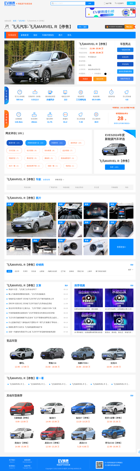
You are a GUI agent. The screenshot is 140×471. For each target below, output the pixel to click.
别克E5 (114, 363)
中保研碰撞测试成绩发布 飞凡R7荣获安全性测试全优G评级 (31, 313)
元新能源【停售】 (22, 418)
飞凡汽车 (21, 21)
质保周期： (83, 61)
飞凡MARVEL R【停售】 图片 (58, 384)
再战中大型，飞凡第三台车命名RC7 (22, 289)
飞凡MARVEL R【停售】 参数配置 (17, 384)
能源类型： (83, 65)
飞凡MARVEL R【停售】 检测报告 (100, 384)
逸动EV (52, 418)
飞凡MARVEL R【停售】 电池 (121, 384)
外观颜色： (83, 73)
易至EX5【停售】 (52, 443)
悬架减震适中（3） (68, 158)
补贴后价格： (84, 53)
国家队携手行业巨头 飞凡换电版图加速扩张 (24, 327)
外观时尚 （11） (57, 143)
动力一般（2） (14, 166)
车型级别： (83, 57)
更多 (131, 265)
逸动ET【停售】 (83, 418)
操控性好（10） (76, 143)
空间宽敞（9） (14, 150)
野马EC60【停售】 (113, 443)
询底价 (85, 79)
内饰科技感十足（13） (36, 143)
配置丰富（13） (15, 143)
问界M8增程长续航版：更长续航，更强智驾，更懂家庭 (88, 309)
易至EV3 (83, 443)
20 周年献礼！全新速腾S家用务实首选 (88, 332)
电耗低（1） (70, 166)
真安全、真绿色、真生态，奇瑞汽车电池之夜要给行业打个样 (119, 332)
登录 (131, 3)
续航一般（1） (53, 166)
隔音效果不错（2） (34, 166)
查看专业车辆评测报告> (122, 123)
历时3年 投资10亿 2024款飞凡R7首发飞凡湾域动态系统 (29, 303)
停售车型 (58, 180)
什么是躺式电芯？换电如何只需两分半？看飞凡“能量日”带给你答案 (33, 322)
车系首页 (12, 35)
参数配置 (25, 35)
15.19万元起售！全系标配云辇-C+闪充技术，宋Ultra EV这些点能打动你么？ (119, 309)
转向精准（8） (50, 150)
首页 (14, 21)
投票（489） (114, 167)
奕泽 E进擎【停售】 (113, 418)
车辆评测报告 (48, 35)
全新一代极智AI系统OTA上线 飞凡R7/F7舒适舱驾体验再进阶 (31, 332)
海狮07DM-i (83, 363)
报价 (35, 35)
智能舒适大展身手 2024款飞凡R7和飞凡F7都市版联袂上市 (30, 299)
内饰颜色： (98, 73)
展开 (129, 270)
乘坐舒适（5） (32, 158)
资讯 (69, 35)
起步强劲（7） (68, 150)
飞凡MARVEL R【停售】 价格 (37, 384)
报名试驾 (99, 79)
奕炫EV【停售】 (22, 443)
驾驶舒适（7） (14, 158)
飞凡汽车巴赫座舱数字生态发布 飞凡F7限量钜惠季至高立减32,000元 (33, 318)
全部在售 (46, 180)
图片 (61, 35)
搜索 (89, 3)
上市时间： (83, 69)
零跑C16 (52, 363)
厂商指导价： (84, 48)
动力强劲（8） (32, 150)
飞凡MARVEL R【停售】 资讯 (79, 384)
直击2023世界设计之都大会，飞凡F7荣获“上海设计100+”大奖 (31, 308)
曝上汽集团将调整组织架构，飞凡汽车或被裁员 (26, 294)
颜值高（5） (49, 158)
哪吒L (21, 363)
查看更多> (121, 247)
